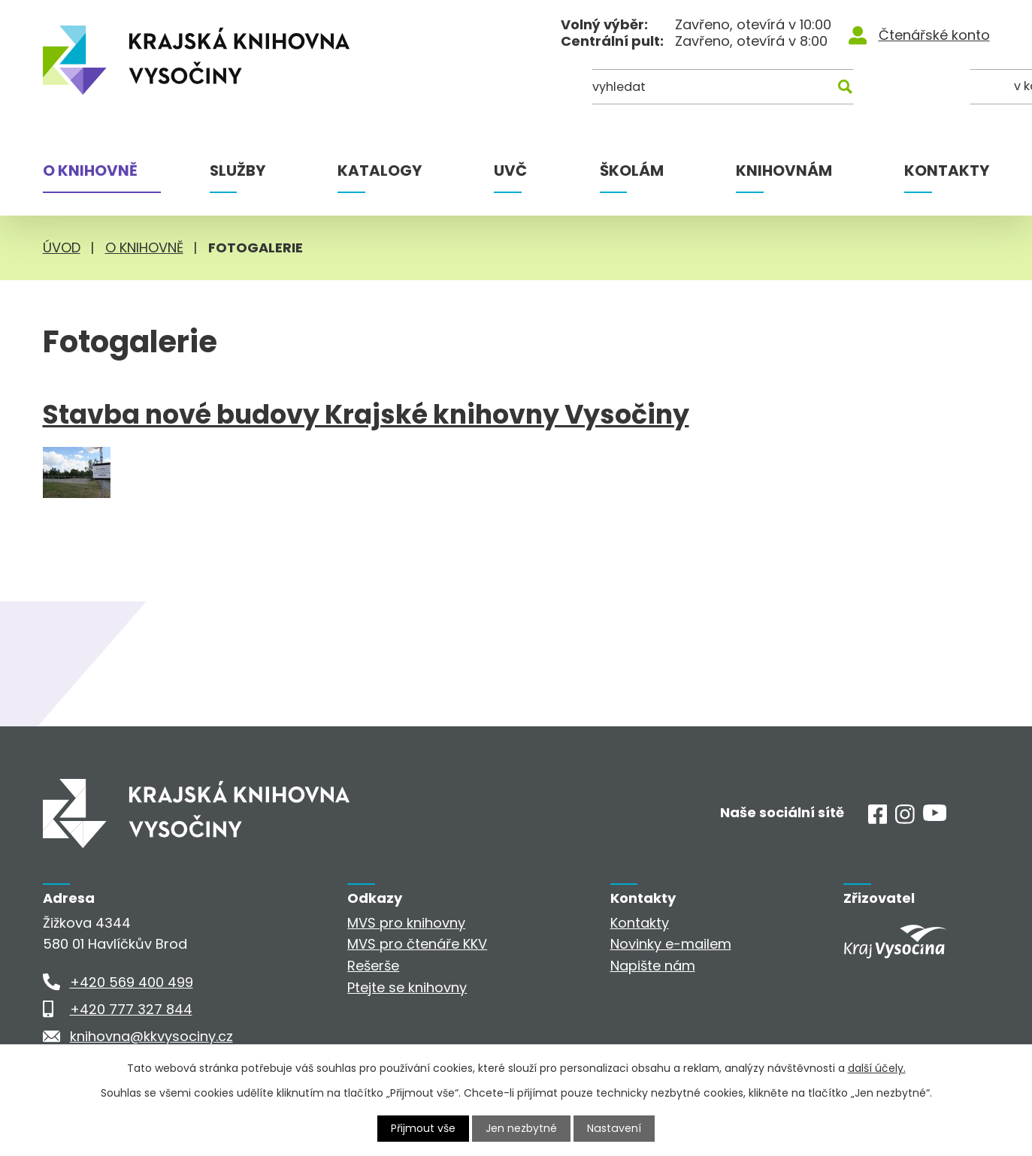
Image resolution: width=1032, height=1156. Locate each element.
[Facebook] (878, 819)
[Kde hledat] (916, 88)
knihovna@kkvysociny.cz (151, 1036)
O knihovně (90, 170)
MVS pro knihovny (406, 922)
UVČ (510, 170)
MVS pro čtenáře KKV (417, 943)
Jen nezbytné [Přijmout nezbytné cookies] (522, 1128)
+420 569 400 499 (131, 982)
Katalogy (379, 170)
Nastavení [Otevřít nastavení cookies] (614, 1128)
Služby (237, 170)
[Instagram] (905, 819)
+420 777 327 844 (131, 1009)
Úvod (61, 247)
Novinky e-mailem (670, 943)
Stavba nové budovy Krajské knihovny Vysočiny (366, 414)
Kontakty (946, 170)
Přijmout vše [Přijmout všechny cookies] (424, 1128)
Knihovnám (784, 170)
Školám (632, 170)
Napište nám (652, 965)
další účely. (877, 1068)
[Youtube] (934, 816)
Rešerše (373, 965)
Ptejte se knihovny (407, 987)
